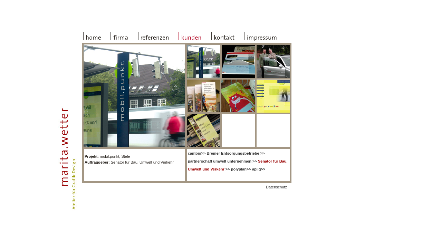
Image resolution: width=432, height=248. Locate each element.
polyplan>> (241, 169)
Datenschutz (276, 187)
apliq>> (259, 169)
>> (196, 153)
